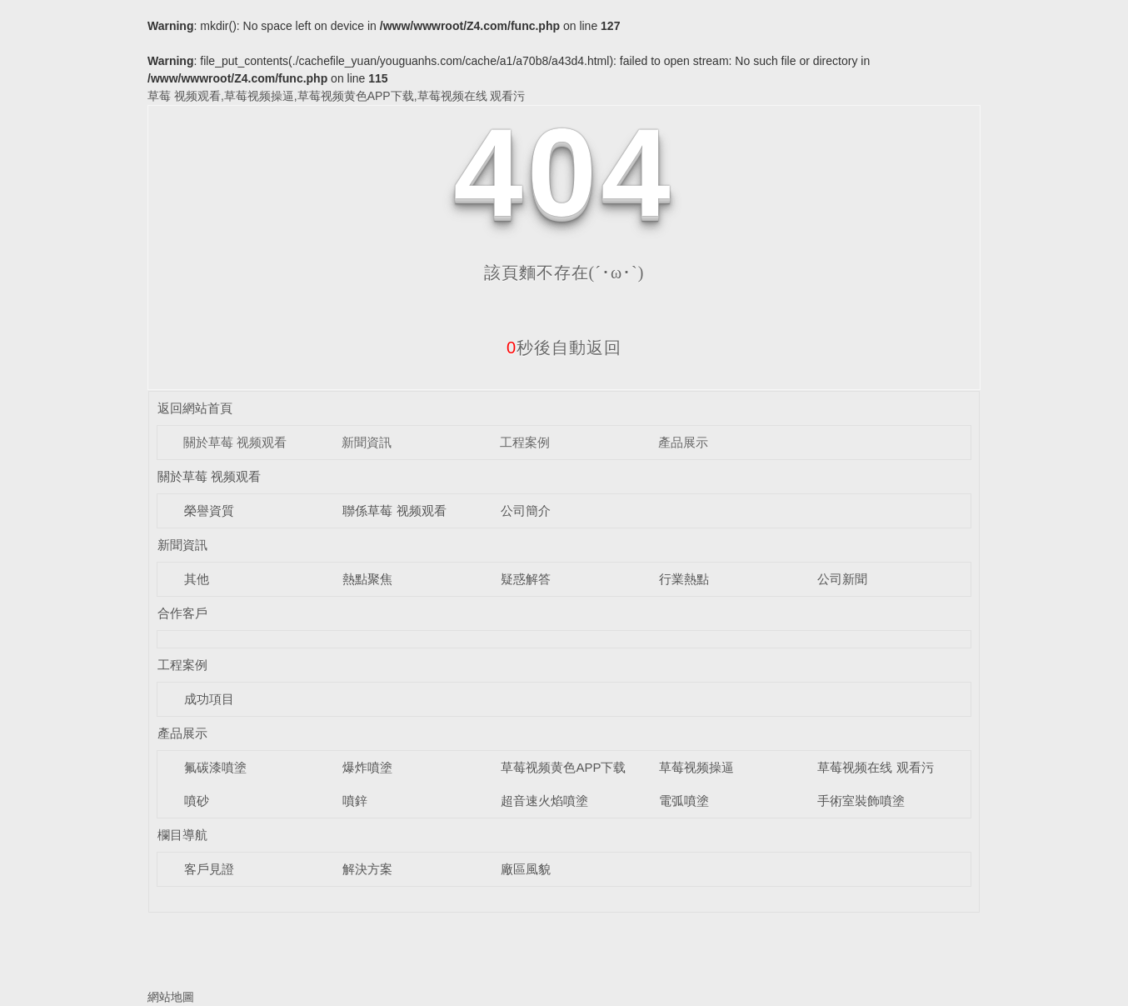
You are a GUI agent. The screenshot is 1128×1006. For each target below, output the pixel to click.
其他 (196, 579)
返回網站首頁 (194, 408)
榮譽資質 (209, 510)
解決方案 (367, 869)
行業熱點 (684, 579)
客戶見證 (209, 869)
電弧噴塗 (684, 800)
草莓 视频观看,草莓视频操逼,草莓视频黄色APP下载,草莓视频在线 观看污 (336, 96)
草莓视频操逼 (696, 767)
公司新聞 (842, 579)
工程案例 (525, 442)
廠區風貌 (526, 869)
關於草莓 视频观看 (235, 442)
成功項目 (209, 699)
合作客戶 (182, 613)
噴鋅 (354, 800)
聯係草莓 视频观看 (394, 510)
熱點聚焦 (367, 579)
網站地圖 (170, 996)
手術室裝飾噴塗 (861, 800)
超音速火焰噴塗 (544, 800)
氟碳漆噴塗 (215, 767)
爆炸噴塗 (367, 767)
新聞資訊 (367, 442)
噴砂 (196, 800)
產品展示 (683, 442)
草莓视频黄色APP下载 (563, 767)
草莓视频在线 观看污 (875, 767)
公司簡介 (526, 510)
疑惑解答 (526, 579)
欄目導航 (182, 835)
